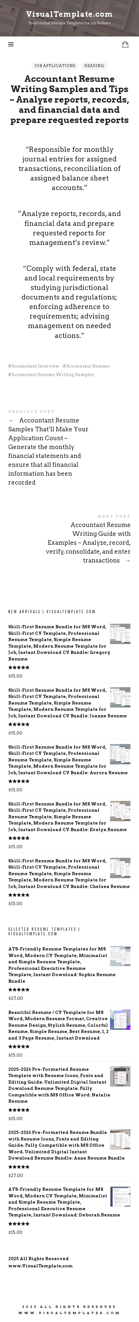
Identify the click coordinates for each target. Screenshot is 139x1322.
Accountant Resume (87, 366)
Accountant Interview (35, 366)
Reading (94, 65)
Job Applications (55, 65)
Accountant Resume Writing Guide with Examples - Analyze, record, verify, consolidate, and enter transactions (69, 540)
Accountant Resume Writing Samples (52, 375)
